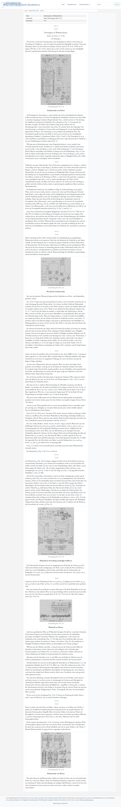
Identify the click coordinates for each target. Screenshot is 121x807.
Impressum (64, 803)
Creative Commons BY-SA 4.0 (56, 798)
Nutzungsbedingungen (86, 800)
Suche (117, 4)
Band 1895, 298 (33, 10)
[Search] (105, 4)
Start (63, 4)
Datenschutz (56, 803)
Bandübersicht (72, 4)
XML (45, 21)
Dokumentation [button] (84, 4)
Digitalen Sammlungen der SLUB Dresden (35, 800)
